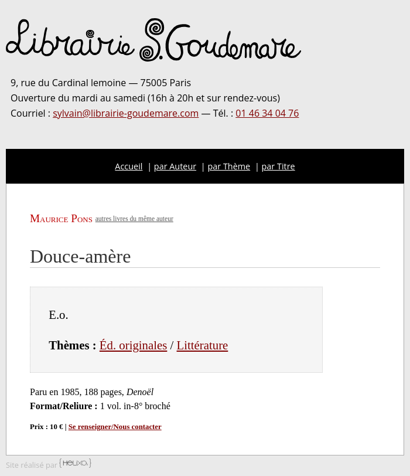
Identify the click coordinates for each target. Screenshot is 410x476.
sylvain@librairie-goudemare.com (126, 113)
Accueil (128, 166)
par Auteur (175, 166)
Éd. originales (134, 345)
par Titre (278, 166)
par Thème (229, 166)
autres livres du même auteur (134, 218)
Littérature (202, 345)
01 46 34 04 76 (267, 113)
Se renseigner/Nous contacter (115, 427)
